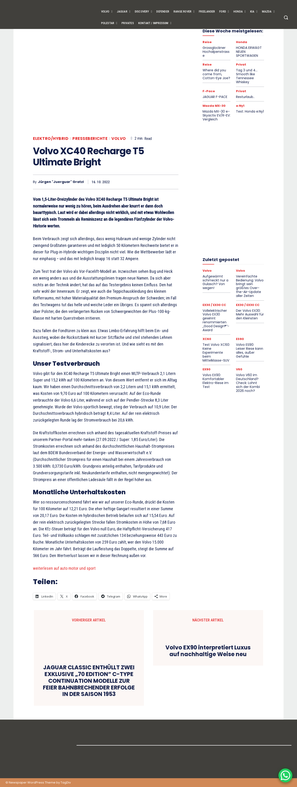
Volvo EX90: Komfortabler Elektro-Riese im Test (216, 381)
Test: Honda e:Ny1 (250, 111)
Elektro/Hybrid (50, 139)
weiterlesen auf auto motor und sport (64, 568)
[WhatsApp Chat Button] (285, 775)
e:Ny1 (240, 105)
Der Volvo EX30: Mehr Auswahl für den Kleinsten (250, 314)
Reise (207, 42)
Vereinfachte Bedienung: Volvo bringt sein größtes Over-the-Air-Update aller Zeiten (250, 286)
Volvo (118, 139)
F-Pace (209, 91)
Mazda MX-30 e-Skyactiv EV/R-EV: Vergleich (216, 115)
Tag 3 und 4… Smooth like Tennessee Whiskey (247, 76)
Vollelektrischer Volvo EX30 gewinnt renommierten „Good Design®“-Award (216, 320)
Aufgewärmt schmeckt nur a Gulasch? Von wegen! (215, 282)
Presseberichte (89, 139)
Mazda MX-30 (214, 105)
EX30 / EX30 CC (214, 304)
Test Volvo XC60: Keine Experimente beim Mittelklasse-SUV (216, 352)
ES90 (240, 338)
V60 (239, 369)
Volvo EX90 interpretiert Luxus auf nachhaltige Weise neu (208, 651)
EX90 (206, 369)
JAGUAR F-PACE (215, 96)
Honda (241, 42)
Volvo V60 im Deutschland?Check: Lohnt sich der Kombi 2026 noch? (248, 383)
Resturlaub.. (245, 96)
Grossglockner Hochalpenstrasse (216, 51)
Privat (241, 64)
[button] (285, 17)
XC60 (207, 338)
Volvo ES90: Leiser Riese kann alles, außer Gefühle (249, 350)
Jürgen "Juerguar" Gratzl (61, 182)
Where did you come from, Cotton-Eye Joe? (216, 74)
